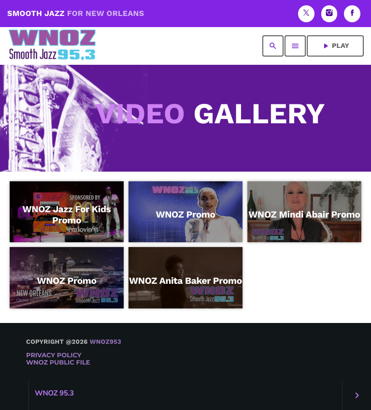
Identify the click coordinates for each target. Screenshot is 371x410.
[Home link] (52, 46)
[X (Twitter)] (306, 13)
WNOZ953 (105, 342)
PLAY (335, 46)
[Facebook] (352, 13)
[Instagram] (329, 13)
